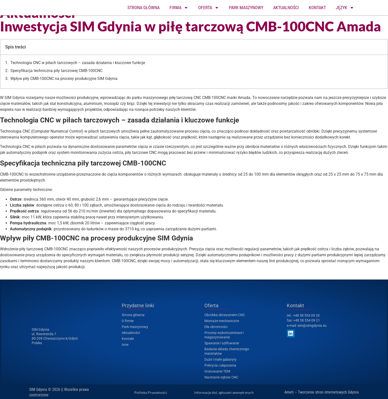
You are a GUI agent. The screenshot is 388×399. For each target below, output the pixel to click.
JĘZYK (345, 7)
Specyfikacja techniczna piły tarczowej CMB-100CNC (56, 70)
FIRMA (179, 7)
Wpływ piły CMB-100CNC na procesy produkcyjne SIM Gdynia (64, 78)
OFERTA (208, 7)
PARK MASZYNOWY (246, 7)
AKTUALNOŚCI (286, 7)
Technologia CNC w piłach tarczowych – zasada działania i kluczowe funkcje (77, 62)
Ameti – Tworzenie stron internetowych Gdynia (321, 392)
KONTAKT (317, 7)
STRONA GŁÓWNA (143, 7)
